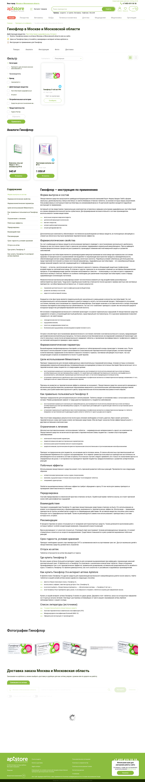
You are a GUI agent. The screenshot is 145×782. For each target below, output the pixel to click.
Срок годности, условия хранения (20, 241)
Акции (11, 18)
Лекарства (24, 18)
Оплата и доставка (37, 763)
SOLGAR (92, 13)
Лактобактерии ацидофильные (37, 34)
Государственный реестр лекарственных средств (60, 608)
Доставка (69, 49)
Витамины (77, 13)
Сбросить (16, 116)
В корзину (18, 176)
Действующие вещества (18, 87)
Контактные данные (78, 770)
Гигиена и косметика (68, 18)
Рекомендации (13, 236)
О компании (75, 773)
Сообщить (52, 100)
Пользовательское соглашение (81, 759)
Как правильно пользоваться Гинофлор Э (23, 213)
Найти (108, 9)
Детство (85, 18)
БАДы (51, 18)
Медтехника (116, 18)
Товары (16, 49)
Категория (13, 63)
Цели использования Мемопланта (20, 208)
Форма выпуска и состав (17, 194)
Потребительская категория (20, 99)
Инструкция (44, 49)
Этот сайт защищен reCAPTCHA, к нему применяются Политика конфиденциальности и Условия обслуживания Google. (66, 776)
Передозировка (13, 227)
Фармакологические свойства (19, 199)
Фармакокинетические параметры (21, 203)
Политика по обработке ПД (80, 763)
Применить (16, 121)
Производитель (15, 74)
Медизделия (100, 18)
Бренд (11, 78)
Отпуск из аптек (14, 245)
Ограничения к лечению (17, 219)
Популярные (59, 58)
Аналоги (29, 49)
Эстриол (53, 34)
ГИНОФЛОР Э (15, 82)
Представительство (17, 108)
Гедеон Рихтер (15, 112)
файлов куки (131, 769)
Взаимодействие (14, 232)
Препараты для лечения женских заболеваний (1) (22, 67)
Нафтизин (85, 13)
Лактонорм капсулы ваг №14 (45, 158)
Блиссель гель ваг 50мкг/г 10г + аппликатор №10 (18, 158)
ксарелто (63, 13)
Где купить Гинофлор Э (16, 250)
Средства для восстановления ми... (23, 103)
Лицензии (10, 770)
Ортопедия (131, 18)
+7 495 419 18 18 (129, 3)
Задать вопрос (36, 766)
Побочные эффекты (15, 223)
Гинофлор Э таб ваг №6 (52, 84)
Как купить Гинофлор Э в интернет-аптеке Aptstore (21, 255)
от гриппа (70, 13)
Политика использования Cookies (82, 766)
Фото (57, 49)
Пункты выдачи (36, 759)
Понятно (125, 773)
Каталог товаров (38, 9)
